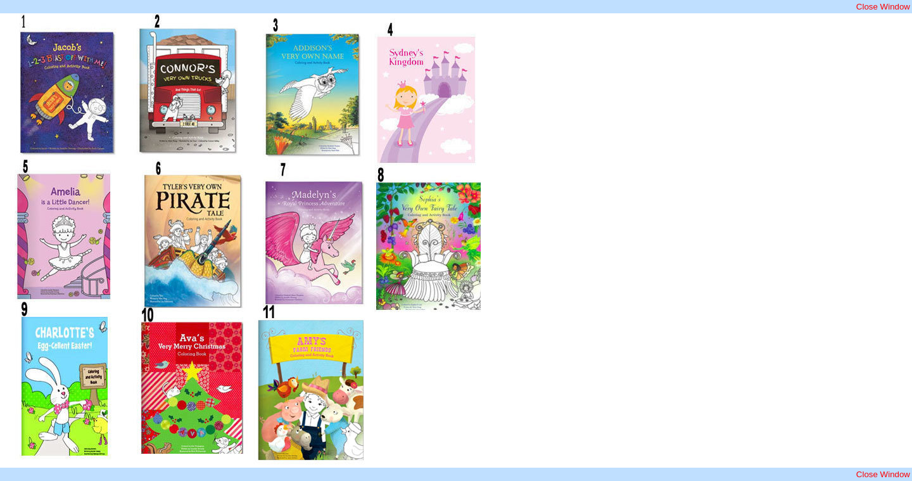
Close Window (883, 6)
